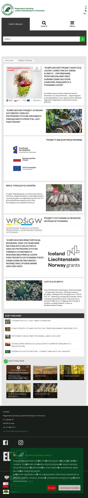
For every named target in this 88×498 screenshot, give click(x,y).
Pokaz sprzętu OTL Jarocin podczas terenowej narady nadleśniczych (44, 328)
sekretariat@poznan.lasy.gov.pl (15, 431)
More (30, 480)
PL (85, 14)
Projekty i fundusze (25, 60)
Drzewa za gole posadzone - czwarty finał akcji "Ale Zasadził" (40, 351)
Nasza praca (9, 60)
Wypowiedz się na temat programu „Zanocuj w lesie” (36, 336)
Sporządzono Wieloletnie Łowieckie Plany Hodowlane (17, 378)
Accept (51, 487)
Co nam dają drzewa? (71, 376)
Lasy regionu (40, 376)
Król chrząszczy (42, 394)
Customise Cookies (69, 487)
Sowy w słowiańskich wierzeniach (17, 395)
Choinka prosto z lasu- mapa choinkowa (31, 320)
